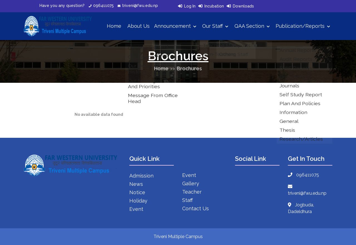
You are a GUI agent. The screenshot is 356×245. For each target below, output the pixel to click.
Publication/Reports (303, 26)
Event (136, 209)
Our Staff (215, 26)
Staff (187, 200)
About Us (138, 26)
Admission (141, 176)
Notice (137, 192)
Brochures (189, 68)
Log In (190, 6)
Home (114, 26)
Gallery (190, 183)
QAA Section (252, 26)
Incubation (214, 6)
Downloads (243, 6)
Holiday (138, 201)
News (136, 184)
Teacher (192, 192)
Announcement (175, 26)
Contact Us (195, 208)
